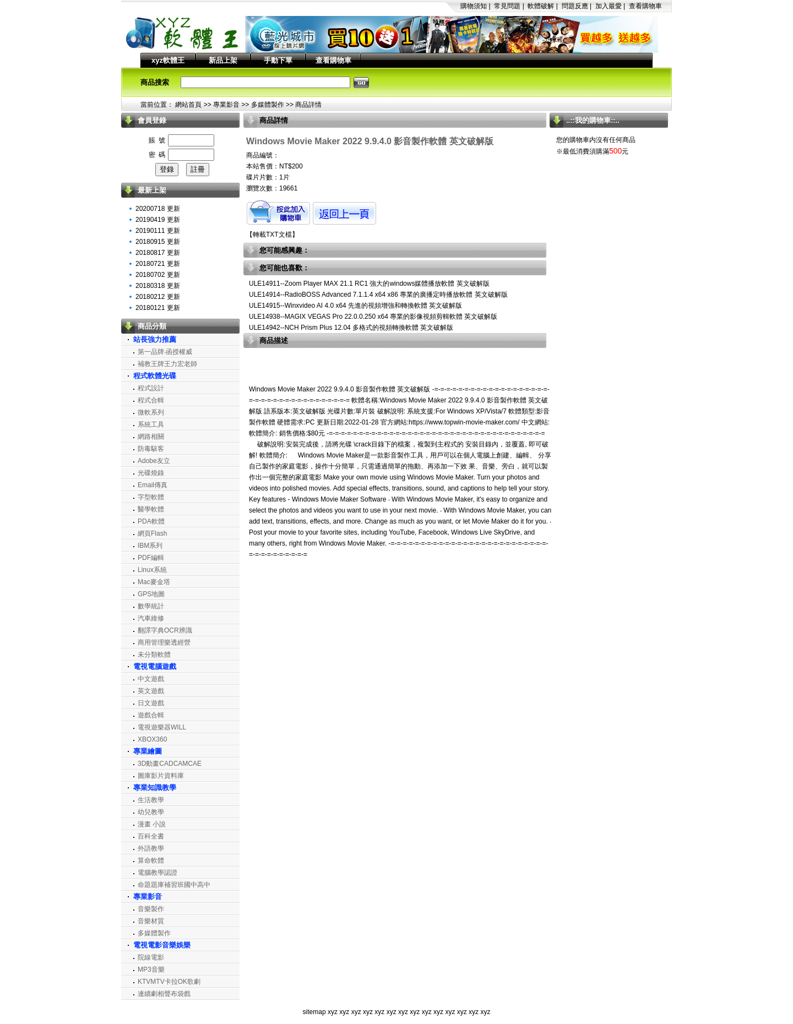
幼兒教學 (151, 812)
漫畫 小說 (152, 824)
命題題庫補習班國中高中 (174, 885)
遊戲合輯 (151, 715)
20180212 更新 (157, 297)
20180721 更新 (157, 264)
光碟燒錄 (151, 473)
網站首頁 (188, 104)
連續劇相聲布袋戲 (164, 994)
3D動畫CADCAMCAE (170, 763)
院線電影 (151, 957)
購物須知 (473, 6)
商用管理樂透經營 (164, 642)
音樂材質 (151, 921)
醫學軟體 (151, 509)
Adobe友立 (154, 461)
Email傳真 (152, 485)
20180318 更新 (157, 286)
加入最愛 (608, 6)
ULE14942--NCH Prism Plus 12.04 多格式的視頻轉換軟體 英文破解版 (351, 327)
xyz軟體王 (167, 60)
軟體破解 (541, 6)
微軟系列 (151, 412)
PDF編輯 (151, 558)
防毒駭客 (151, 449)
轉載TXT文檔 (272, 234)
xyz (333, 1012)
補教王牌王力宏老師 (167, 364)
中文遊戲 (151, 679)
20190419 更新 (157, 220)
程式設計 (151, 388)
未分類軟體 (154, 654)
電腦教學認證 (157, 872)
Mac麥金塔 (154, 582)
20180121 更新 (157, 308)
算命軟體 (151, 860)
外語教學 (151, 848)
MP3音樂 (151, 969)
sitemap (314, 1012)
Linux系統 (152, 570)
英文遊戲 (151, 691)
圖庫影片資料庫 (161, 776)
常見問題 (507, 6)
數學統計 (151, 606)
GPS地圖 (151, 594)
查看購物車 (645, 6)
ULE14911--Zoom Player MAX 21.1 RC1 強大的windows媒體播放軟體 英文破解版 (369, 283)
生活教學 (151, 800)
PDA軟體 (151, 521)
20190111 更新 (157, 231)
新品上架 (223, 60)
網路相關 (151, 436)
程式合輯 (151, 400)
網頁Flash (152, 533)
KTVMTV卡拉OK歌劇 (169, 981)
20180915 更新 (157, 242)
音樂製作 (151, 909)
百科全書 (151, 836)
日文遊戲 (151, 703)
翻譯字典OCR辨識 (165, 630)
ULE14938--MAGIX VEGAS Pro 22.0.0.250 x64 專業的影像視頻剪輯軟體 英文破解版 (373, 316)
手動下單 (278, 60)
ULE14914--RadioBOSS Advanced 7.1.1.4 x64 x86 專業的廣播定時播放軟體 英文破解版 (378, 294)
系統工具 (151, 424)
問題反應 (575, 6)
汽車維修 (151, 618)
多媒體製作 (267, 104)
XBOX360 (152, 739)
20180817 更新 (157, 253)
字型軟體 (151, 497)
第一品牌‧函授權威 (165, 352)
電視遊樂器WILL (162, 727)
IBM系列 (150, 545)
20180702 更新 (157, 275)
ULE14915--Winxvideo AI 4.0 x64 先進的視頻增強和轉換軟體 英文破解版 (355, 305)
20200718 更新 (157, 209)
